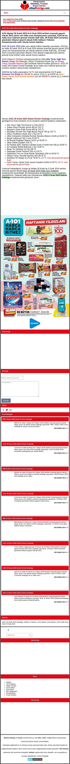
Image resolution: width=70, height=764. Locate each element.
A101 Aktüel (41, 622)
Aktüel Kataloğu (42, 756)
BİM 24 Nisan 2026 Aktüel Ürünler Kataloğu (18, 518)
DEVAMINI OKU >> (61, 428)
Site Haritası (64, 749)
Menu (6, 13)
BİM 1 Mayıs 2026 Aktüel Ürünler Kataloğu (17, 419)
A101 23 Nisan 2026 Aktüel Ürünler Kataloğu (18, 543)
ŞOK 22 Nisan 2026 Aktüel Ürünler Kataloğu (18, 593)
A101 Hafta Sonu (63, 622)
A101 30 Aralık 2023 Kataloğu (12, 622)
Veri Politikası (11, 684)
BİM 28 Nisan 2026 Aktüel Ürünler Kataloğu (18, 469)
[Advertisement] (35, 99)
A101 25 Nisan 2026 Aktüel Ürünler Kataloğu (18, 493)
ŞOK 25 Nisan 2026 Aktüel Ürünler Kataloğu (18, 568)
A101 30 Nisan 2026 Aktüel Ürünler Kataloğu (34, 21)
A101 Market (51, 622)
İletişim (8, 682)
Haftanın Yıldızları (30, 622)
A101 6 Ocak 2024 (8, 624)
